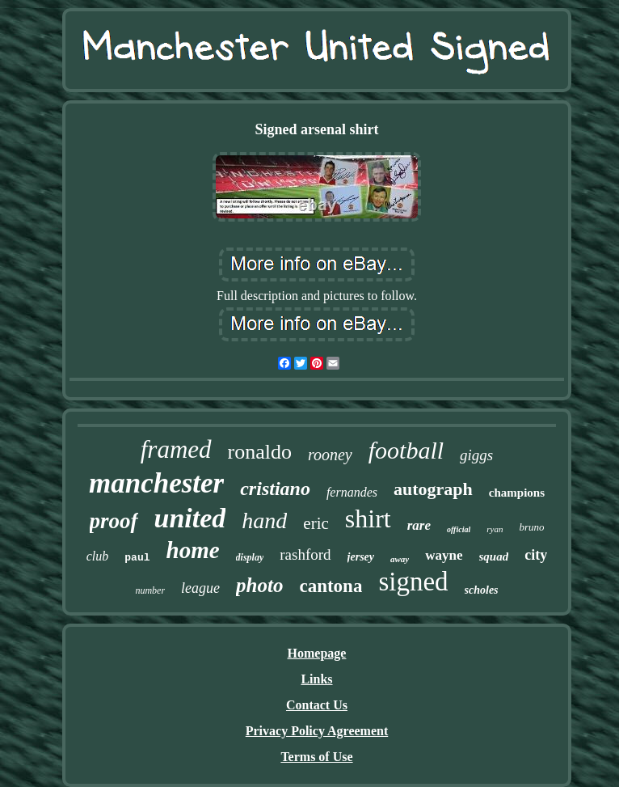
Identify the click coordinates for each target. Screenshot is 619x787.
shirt (368, 518)
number (150, 590)
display (250, 557)
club (97, 556)
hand (264, 520)
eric (315, 523)
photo (259, 585)
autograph (433, 489)
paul (136, 558)
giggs (476, 454)
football (406, 450)
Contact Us (316, 705)
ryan (494, 529)
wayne (443, 555)
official (458, 529)
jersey (360, 557)
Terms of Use (316, 757)
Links (316, 679)
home (193, 550)
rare (419, 525)
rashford (305, 554)
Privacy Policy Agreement (317, 731)
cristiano (275, 488)
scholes (482, 590)
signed (413, 581)
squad (494, 556)
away (399, 559)
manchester (156, 483)
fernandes (351, 492)
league (200, 588)
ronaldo (260, 451)
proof (114, 521)
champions (517, 492)
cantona (330, 586)
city (535, 555)
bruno (531, 527)
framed (176, 449)
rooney (330, 454)
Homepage (317, 653)
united (190, 518)
